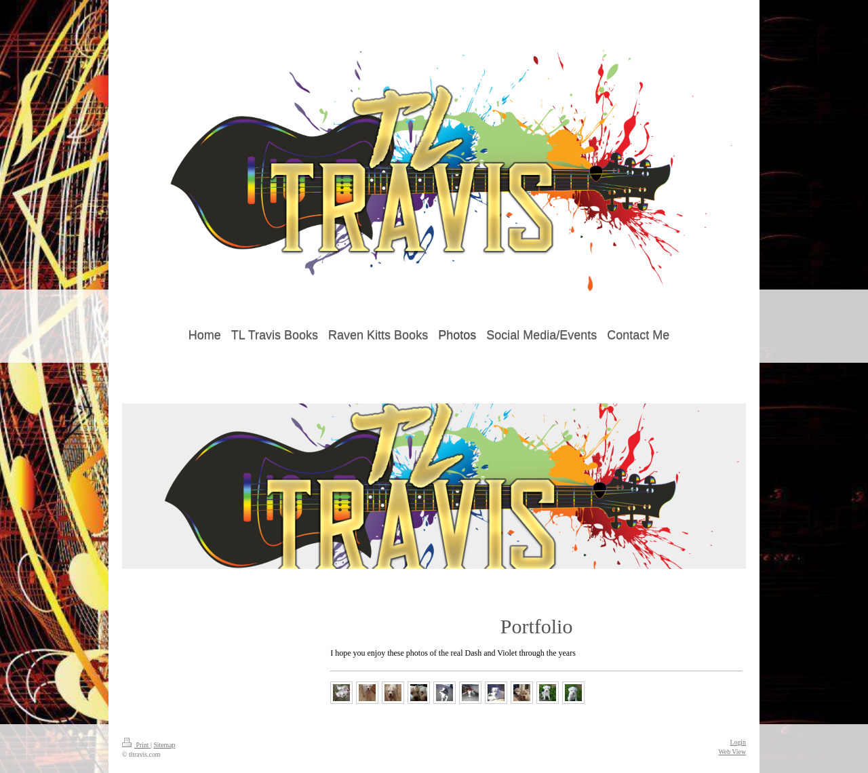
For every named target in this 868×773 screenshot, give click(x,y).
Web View (732, 751)
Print (136, 745)
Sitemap (164, 745)
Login (738, 742)
